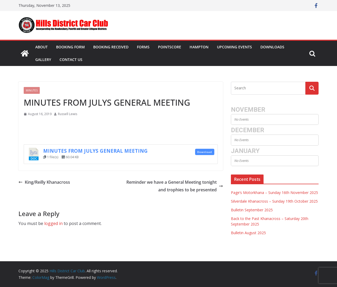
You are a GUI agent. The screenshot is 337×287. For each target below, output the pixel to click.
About (41, 46)
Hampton (199, 46)
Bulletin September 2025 (252, 209)
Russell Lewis (67, 114)
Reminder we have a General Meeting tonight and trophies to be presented (174, 186)
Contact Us (71, 59)
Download (204, 152)
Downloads (272, 46)
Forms (143, 46)
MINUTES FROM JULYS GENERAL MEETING (95, 150)
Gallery (43, 59)
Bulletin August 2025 (248, 232)
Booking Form (70, 46)
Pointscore (169, 46)
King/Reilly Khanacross (44, 182)
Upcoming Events (234, 46)
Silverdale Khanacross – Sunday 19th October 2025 (274, 201)
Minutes (32, 90)
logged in (53, 223)
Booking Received (110, 46)
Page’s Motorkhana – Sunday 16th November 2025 (274, 192)
